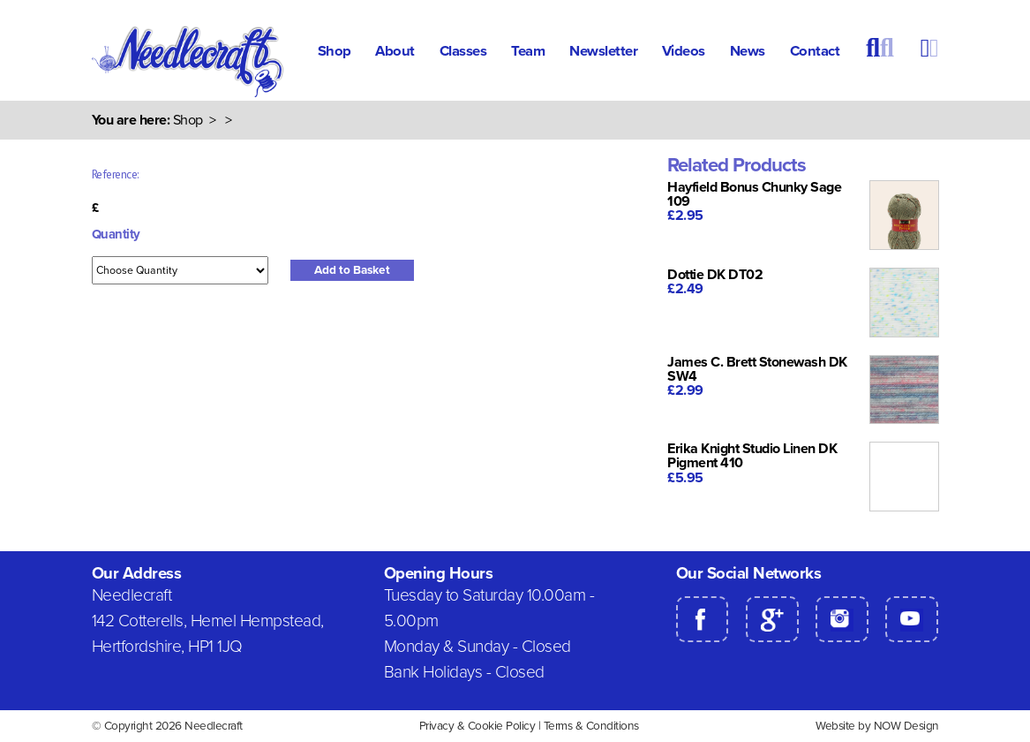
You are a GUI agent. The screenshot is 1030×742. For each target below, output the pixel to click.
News (747, 51)
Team (528, 51)
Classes (463, 51)
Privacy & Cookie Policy (477, 726)
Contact (815, 51)
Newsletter (603, 51)
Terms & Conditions (591, 726)
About (395, 51)
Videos (683, 51)
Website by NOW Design (877, 726)
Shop (334, 51)
